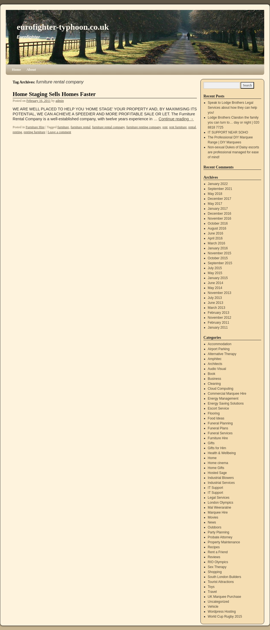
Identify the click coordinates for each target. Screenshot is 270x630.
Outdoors (214, 527)
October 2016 (218, 223)
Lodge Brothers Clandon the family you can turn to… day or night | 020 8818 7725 (233, 122)
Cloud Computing (220, 389)
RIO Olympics (218, 562)
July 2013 (215, 298)
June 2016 (215, 233)
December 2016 (219, 214)
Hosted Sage (217, 473)
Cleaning (214, 384)
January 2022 (218, 184)
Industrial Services (221, 483)
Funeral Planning (220, 423)
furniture (63, 127)
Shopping (215, 572)
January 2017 (218, 209)
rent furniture (178, 127)
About (31, 69)
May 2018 (215, 194)
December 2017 (219, 199)
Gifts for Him (217, 448)
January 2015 (218, 278)
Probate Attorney (220, 537)
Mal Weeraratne (219, 507)
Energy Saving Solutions (226, 403)
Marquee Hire (218, 512)
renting (17, 132)
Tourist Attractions (221, 582)
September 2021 (220, 189)
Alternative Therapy (222, 354)
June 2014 (215, 283)
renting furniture (34, 132)
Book (211, 374)
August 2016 (217, 228)
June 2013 (215, 303)
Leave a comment (59, 132)
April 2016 (215, 238)
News (212, 522)
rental (192, 127)
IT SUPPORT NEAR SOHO (228, 132)
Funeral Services (220, 433)
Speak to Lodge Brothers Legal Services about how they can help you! (232, 107)
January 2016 (218, 248)
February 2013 (218, 313)
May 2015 (215, 273)
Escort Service (218, 408)
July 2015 (215, 268)
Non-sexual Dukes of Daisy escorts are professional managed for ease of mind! (233, 152)
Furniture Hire (35, 127)
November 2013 (219, 293)
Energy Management (223, 398)
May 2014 (215, 288)
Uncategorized (218, 602)
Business (214, 379)
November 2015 (219, 253)
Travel (212, 592)
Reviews (214, 557)
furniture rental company (108, 127)
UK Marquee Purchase (224, 597)
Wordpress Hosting (222, 611)
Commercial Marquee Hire (227, 394)
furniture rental (80, 127)
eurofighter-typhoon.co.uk (63, 26)
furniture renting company (143, 127)
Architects (215, 364)
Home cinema (218, 463)
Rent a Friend (218, 552)
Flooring (214, 413)
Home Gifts (216, 468)
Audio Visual (217, 369)
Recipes (214, 547)
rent (165, 127)
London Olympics (220, 502)
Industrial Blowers (221, 478)
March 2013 (216, 308)
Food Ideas (216, 418)
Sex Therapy (217, 567)
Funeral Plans (218, 428)
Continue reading (176, 119)
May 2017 (215, 204)
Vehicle (213, 607)
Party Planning (218, 532)
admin (60, 101)
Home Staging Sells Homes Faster (54, 94)
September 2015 (220, 263)
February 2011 (218, 322)
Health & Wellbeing (222, 453)
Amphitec (215, 359)
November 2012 (219, 318)
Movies (213, 517)
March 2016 (216, 243)
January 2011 (218, 327)
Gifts (211, 443)
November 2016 (219, 218)
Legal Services (219, 498)
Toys (211, 587)
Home (16, 69)
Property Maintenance (224, 542)
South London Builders (224, 577)
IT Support (215, 488)
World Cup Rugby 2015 (225, 616)
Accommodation (220, 344)
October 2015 (218, 258)
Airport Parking (219, 349)
